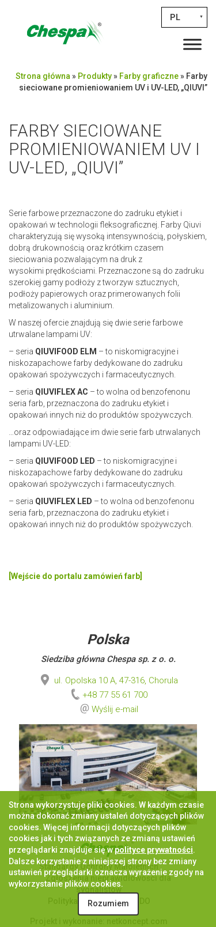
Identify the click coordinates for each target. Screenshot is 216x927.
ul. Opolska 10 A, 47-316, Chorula (108, 680)
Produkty (95, 76)
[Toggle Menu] (192, 44)
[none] (184, 17)
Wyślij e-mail (115, 709)
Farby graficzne (149, 76)
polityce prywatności (154, 849)
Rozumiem (108, 903)
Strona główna (43, 76)
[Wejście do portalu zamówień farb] (75, 576)
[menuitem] (184, 17)
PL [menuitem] (175, 17)
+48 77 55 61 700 (108, 695)
